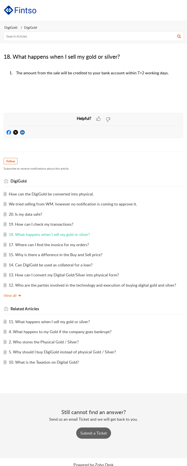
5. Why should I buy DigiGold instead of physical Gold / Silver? (62, 352)
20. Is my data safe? (25, 214)
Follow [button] (10, 161)
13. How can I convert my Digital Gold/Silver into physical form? (64, 275)
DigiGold (10, 27)
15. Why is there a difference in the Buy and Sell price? (55, 254)
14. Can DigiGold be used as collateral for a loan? (51, 265)
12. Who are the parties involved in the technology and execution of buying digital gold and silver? (92, 285)
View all (12, 295)
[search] (93, 36)
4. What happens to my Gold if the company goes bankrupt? (60, 331)
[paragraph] (93, 78)
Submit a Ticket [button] (93, 433)
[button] (166, 10)
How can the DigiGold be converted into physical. (51, 194)
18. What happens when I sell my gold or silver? (49, 234)
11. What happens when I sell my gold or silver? (49, 321)
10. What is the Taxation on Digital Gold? (44, 362)
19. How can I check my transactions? (41, 224)
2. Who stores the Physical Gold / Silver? (44, 342)
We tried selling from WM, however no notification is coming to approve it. (73, 204)
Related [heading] (24, 308)
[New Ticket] (93, 433)
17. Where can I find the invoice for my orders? (49, 244)
